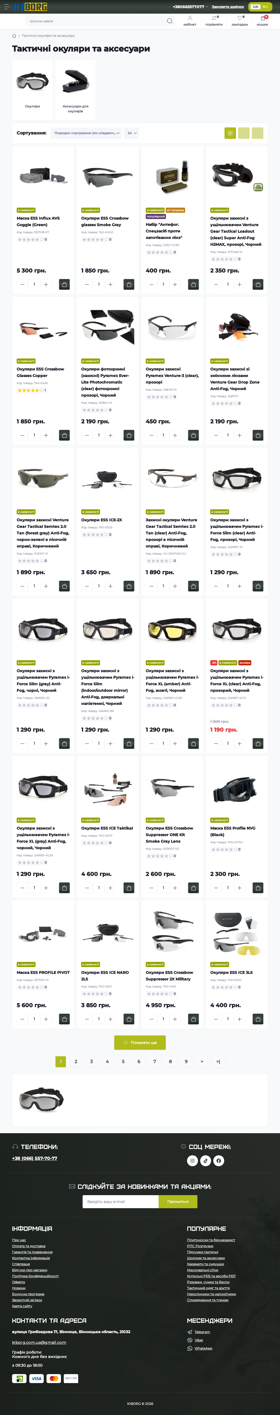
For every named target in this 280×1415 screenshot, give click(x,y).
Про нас (19, 1240)
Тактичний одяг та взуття (208, 1288)
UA (255, 7)
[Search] (170, 21)
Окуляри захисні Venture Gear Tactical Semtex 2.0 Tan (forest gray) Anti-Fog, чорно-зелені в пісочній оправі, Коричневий (43, 533)
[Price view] (257, 133)
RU (265, 7)
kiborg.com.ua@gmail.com (39, 1342)
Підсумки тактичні (202, 1252)
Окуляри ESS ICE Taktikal (107, 828)
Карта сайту (22, 1306)
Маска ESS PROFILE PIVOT (43, 972)
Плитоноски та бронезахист (211, 1240)
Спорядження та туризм (207, 1300)
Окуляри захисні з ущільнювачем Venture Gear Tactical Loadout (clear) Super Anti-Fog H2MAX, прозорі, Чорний (235, 231)
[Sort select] (86, 133)
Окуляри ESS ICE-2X (101, 519)
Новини (18, 1288)
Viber (199, 1340)
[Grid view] (230, 133)
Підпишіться (178, 1201)
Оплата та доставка (28, 1246)
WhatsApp (203, 1348)
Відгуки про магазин (29, 1270)
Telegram (202, 1332)
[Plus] (45, 284)
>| (218, 1061)
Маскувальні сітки (202, 1270)
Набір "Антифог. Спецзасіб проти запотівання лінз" (164, 231)
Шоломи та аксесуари (206, 1258)
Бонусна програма (28, 1294)
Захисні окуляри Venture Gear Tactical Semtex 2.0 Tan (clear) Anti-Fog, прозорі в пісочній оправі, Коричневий (171, 533)
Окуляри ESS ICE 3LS (231, 972)
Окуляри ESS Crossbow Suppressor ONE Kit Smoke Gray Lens (169, 835)
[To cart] (64, 284)
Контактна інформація (31, 1258)
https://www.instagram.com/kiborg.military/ (192, 1161)
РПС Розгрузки (200, 1246)
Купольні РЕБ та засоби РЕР (211, 1276)
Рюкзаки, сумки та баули (208, 1282)
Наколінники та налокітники (211, 1294)
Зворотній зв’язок (27, 1300)
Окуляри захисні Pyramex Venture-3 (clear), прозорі (172, 376)
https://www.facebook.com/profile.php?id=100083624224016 (219, 1161)
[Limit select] (131, 133)
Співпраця (21, 1264)
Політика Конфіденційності (35, 1276)
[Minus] (22, 284)
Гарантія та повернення (32, 1252)
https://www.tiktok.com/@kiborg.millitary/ (206, 1161)
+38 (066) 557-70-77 (34, 1158)
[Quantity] (34, 284)
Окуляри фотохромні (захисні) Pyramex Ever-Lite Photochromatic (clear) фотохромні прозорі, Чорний (105, 382)
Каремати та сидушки (205, 1264)
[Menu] (7, 7)
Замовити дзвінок (228, 7)
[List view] (244, 133)
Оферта (18, 1282)
